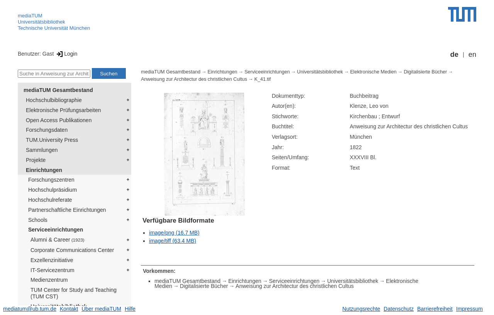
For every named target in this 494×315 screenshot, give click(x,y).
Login (66, 54)
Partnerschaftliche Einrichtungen (67, 210)
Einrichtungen (44, 170)
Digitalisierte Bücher (425, 72)
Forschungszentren (51, 180)
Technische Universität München (54, 28)
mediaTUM (30, 16)
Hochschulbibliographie (54, 100)
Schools (37, 220)
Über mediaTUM (101, 309)
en (472, 54)
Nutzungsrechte (361, 309)
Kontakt (69, 309)
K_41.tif (262, 79)
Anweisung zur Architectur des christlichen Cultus (194, 79)
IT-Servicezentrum (52, 270)
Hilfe (130, 309)
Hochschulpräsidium (52, 190)
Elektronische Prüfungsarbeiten (63, 110)
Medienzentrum (49, 280)
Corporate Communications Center (72, 250)
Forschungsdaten (47, 130)
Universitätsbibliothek (41, 22)
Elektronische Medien (373, 72)
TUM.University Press (52, 140)
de (454, 54)
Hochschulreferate (50, 200)
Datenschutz (399, 309)
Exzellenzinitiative (51, 260)
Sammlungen (42, 150)
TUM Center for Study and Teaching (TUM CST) (73, 293)
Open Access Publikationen (58, 120)
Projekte (36, 160)
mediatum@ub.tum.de (29, 309)
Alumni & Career (57, 240)
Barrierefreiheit (435, 309)
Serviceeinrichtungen (55, 229)
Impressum (469, 309)
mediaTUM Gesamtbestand (58, 90)
